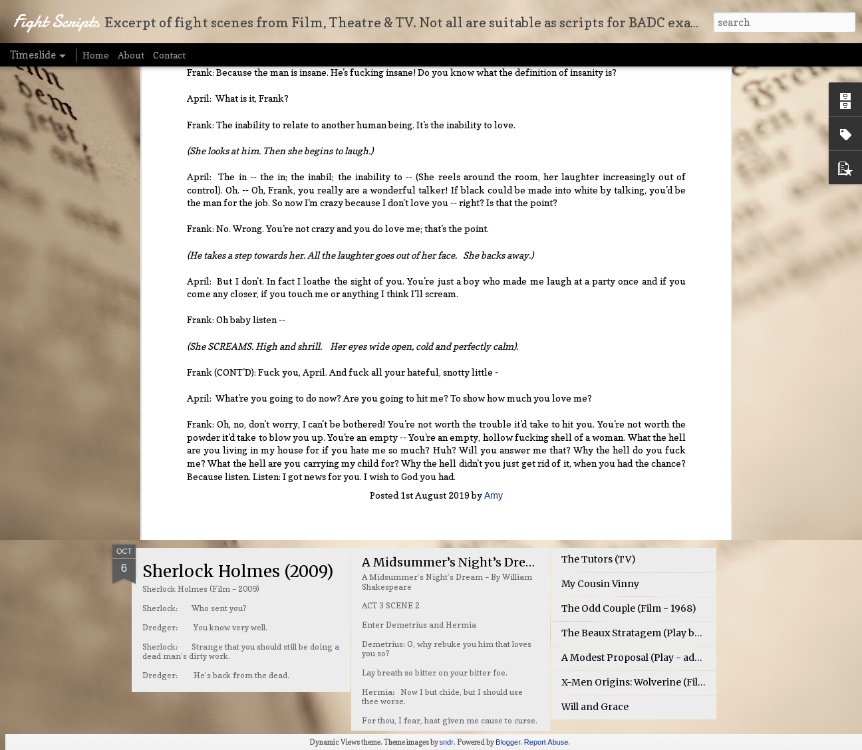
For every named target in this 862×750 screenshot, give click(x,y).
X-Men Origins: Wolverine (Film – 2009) (653, 682)
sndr (447, 742)
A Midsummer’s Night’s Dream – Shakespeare (499, 562)
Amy (493, 306)
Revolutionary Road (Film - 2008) (638, 439)
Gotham (580, 463)
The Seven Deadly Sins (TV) (253, 402)
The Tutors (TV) (598, 559)
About (131, 55)
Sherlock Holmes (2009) (237, 571)
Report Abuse (546, 742)
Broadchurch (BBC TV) (614, 488)
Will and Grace (595, 707)
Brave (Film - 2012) (604, 390)
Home (95, 55)
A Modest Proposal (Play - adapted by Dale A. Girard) (682, 658)
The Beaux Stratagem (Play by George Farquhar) (673, 633)
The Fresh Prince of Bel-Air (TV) (456, 392)
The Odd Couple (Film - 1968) (628, 608)
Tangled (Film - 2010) (610, 414)
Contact (169, 55)
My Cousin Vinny (600, 584)
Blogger (508, 742)
